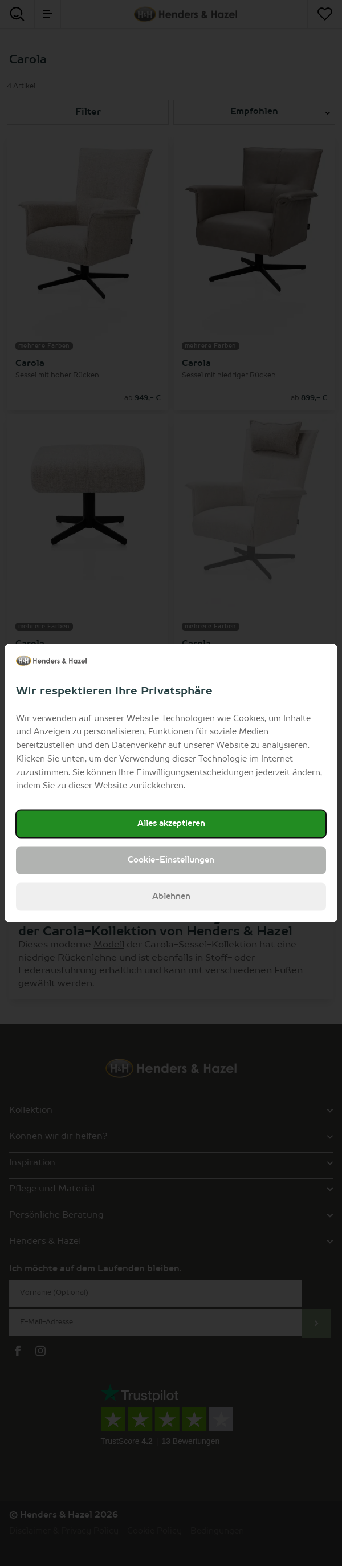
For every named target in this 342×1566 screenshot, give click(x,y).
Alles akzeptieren (171, 824)
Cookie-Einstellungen (171, 860)
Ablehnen (171, 897)
